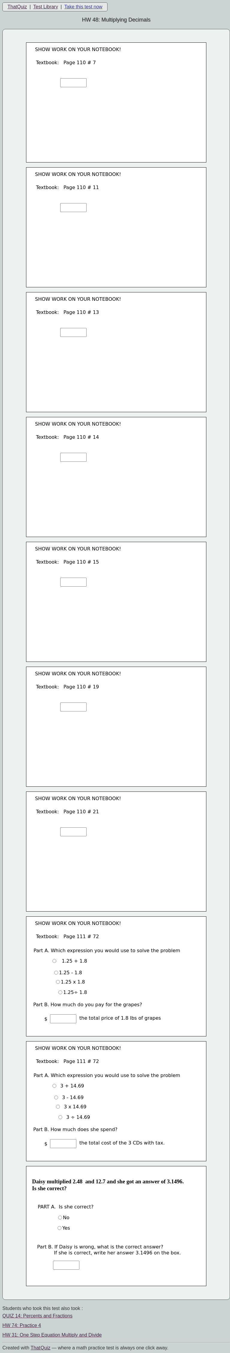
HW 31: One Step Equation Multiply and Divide (52, 1334)
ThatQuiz (17, 6)
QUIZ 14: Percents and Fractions (37, 1315)
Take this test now (83, 6)
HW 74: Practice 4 (21, 1325)
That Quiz (40, 1347)
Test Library (45, 6)
